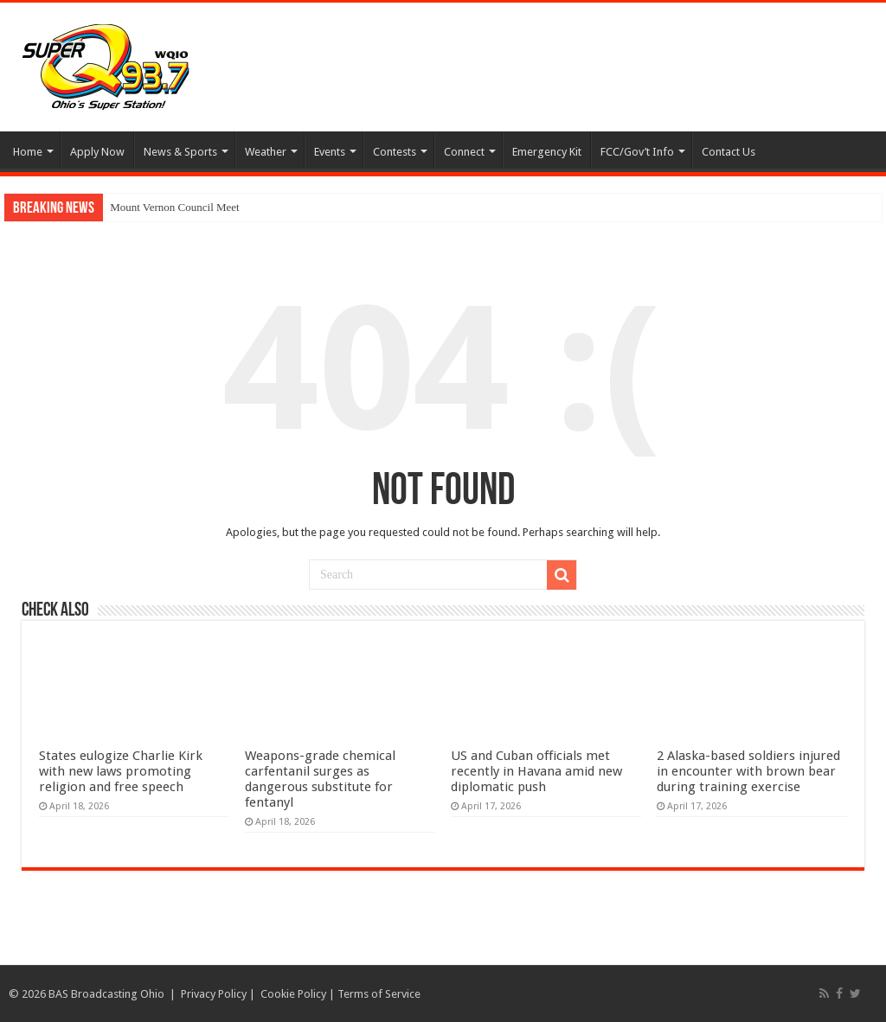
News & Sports (180, 151)
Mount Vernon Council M (168, 207)
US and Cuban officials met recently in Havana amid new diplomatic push (536, 771)
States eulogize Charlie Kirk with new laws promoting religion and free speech (120, 771)
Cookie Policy (293, 993)
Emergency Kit (546, 151)
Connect (464, 151)
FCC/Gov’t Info (637, 151)
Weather (265, 151)
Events (329, 151)
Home (27, 151)
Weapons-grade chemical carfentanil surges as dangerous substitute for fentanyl (320, 779)
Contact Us (728, 151)
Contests (394, 151)
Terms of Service (379, 993)
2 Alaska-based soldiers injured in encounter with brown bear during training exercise (748, 771)
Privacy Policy (214, 993)
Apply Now (97, 151)
